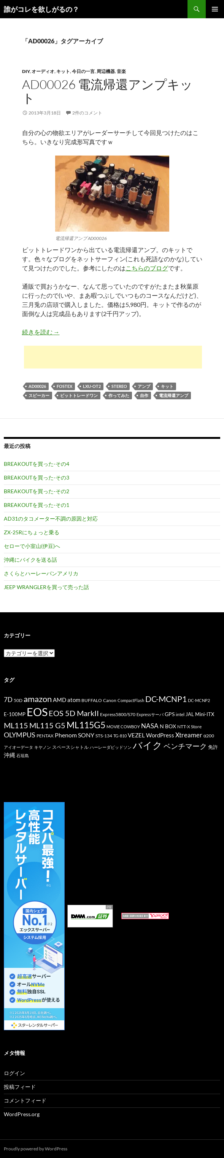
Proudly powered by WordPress (35, 1149)
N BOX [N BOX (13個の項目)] (168, 726)
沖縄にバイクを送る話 (30, 559)
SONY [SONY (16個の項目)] (86, 735)
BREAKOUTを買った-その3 (36, 477)
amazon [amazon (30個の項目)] (38, 699)
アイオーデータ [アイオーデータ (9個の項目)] (18, 747)
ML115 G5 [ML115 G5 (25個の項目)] (47, 725)
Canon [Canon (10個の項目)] (109, 700)
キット (63, 71)
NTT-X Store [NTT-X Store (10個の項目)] (189, 726)
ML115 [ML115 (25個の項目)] (16, 725)
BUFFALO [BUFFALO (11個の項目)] (91, 700)
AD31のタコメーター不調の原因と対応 (51, 518)
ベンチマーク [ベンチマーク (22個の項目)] (185, 746)
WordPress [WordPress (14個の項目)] (160, 735)
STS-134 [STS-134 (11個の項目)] (103, 736)
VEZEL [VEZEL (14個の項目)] (136, 735)
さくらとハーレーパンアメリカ (41, 573)
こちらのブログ (147, 268)
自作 (144, 395)
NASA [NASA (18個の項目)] (150, 726)
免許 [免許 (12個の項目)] (213, 747)
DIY (26, 71)
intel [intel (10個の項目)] (180, 714)
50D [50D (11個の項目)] (18, 700)
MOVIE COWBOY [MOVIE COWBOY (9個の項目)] (123, 726)
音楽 (121, 71)
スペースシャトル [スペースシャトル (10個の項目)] (70, 747)
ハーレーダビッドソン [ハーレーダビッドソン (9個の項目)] (111, 747)
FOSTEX (64, 386)
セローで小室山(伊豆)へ (32, 546)
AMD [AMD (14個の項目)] (59, 699)
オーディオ (43, 71)
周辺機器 (106, 71)
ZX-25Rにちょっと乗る (31, 532)
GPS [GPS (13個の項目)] (170, 714)
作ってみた (118, 395)
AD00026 (37, 386)
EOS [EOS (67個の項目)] (37, 711)
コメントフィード (25, 1100)
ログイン (14, 1073)
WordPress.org (22, 1114)
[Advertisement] (113, 357)
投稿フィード (20, 1086)
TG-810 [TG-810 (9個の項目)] (120, 735)
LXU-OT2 (92, 386)
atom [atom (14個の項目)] (73, 699)
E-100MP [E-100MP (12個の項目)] (14, 714)
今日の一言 (83, 71)
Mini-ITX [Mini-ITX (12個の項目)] (204, 714)
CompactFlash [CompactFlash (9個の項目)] (131, 700)
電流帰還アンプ (173, 395)
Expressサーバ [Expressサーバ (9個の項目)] (150, 714)
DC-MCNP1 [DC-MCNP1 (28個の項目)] (166, 699)
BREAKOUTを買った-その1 (36, 505)
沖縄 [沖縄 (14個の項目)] (9, 754)
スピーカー (39, 395)
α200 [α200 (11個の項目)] (208, 736)
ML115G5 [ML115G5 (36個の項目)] (86, 725)
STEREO (119, 386)
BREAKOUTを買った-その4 (36, 464)
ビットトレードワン (79, 395)
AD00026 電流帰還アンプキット (107, 91)
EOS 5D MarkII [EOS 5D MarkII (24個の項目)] (74, 713)
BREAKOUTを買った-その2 (36, 491)
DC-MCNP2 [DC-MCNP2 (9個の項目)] (199, 700)
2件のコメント (87, 113)
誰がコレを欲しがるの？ (41, 9)
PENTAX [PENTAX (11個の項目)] (45, 736)
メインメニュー (215, 9)
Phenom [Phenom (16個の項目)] (66, 735)
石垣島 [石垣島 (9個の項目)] (22, 755)
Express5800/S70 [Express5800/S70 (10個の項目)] (117, 714)
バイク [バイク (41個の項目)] (147, 745)
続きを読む (41, 331)
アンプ (144, 386)
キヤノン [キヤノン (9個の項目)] (42, 747)
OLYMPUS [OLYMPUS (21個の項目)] (19, 735)
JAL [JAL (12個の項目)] (190, 714)
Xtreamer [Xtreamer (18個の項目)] (188, 735)
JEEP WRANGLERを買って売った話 (46, 587)
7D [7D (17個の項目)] (8, 700)
